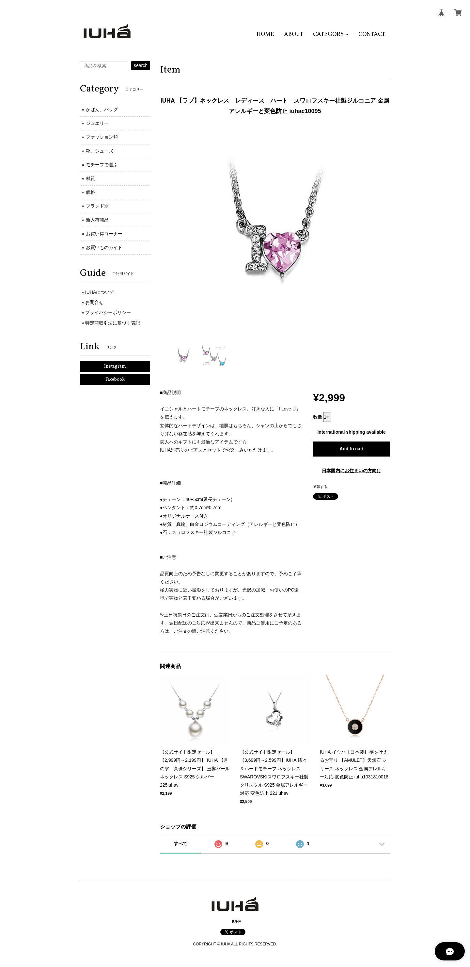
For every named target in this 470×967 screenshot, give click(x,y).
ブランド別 (97, 205)
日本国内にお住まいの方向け (351, 470)
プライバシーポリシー (108, 312)
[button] (330, 34)
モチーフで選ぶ (102, 164)
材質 (90, 178)
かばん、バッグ (102, 109)
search (141, 65)
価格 (90, 192)
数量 (317, 417)
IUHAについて (99, 292)
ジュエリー (97, 123)
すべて (180, 843)
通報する (320, 487)
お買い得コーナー (104, 233)
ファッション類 (102, 137)
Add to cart (351, 448)
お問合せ (94, 302)
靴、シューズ (99, 151)
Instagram (115, 366)
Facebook (115, 379)
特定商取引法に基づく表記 (112, 322)
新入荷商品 (97, 220)
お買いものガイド (104, 247)
